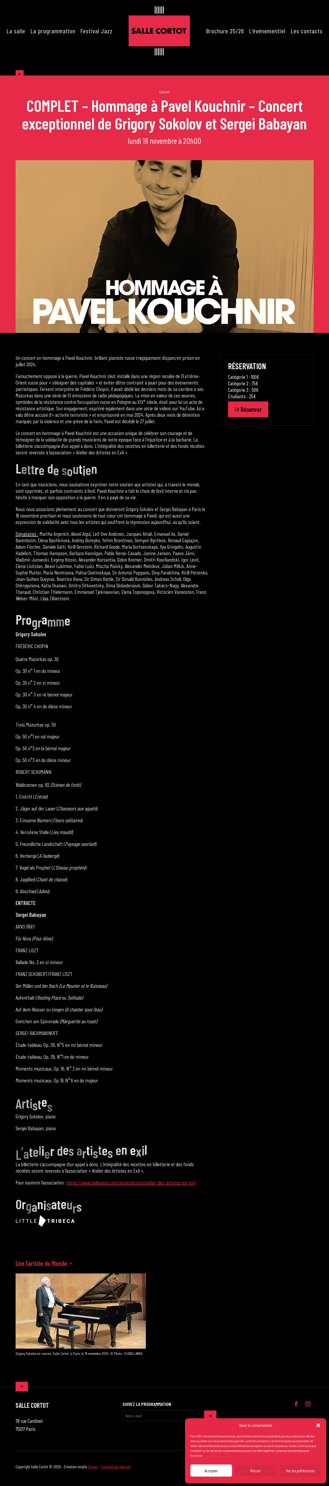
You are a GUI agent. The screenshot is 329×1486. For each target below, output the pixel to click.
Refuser (255, 1470)
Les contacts (307, 31)
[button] (318, 1425)
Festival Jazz (96, 31)
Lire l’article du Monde (44, 1266)
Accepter (211, 1470)
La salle (15, 31)
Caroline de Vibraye (116, 1469)
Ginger (93, 1469)
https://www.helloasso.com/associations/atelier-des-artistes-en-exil (131, 1185)
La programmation (52, 31)
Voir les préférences (300, 1470)
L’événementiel (267, 31)
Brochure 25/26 (225, 31)
